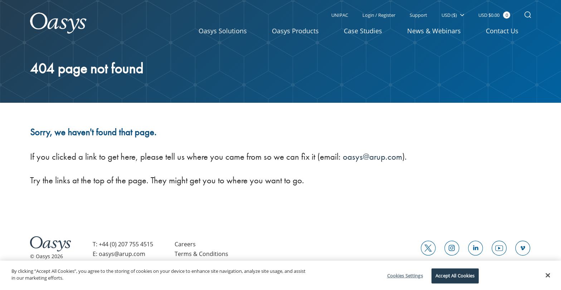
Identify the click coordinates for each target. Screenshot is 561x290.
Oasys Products (295, 30)
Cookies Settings (405, 275)
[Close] (548, 275)
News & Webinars (434, 30)
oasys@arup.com (372, 157)
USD (453, 15)
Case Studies (363, 30)
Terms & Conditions (201, 254)
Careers (185, 244)
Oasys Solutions (223, 30)
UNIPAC (339, 15)
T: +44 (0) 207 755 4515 (123, 244)
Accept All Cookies (454, 275)
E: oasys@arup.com (119, 254)
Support (418, 15)
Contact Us (502, 30)
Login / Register (378, 15)
